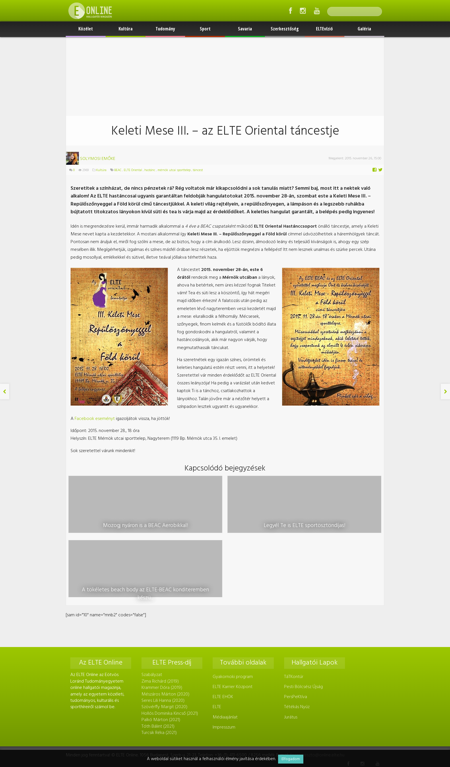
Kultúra (126, 29)
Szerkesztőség (285, 29)
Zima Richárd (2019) (160, 618)
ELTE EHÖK (223, 634)
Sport (205, 29)
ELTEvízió (324, 29)
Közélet (85, 29)
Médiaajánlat (225, 654)
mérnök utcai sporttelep (174, 170)
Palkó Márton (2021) (160, 657)
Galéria (364, 29)
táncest (198, 170)
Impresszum (224, 664)
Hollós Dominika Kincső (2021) (169, 650)
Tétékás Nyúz (297, 644)
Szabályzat (151, 612)
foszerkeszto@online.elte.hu (317, 692)
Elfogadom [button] (291, 759)
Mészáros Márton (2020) (165, 631)
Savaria (245, 29)
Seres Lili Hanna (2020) (163, 638)
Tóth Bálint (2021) (157, 663)
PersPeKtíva (295, 634)
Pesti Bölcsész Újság (303, 624)
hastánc (149, 170)
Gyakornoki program (233, 614)
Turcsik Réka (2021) (159, 670)
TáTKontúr (293, 614)
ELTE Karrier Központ (233, 624)
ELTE (217, 644)
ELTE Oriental (133, 170)
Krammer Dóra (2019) (161, 625)
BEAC (117, 170)
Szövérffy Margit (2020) (164, 644)
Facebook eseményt (95, 419)
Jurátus (290, 654)
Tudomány (165, 29)
